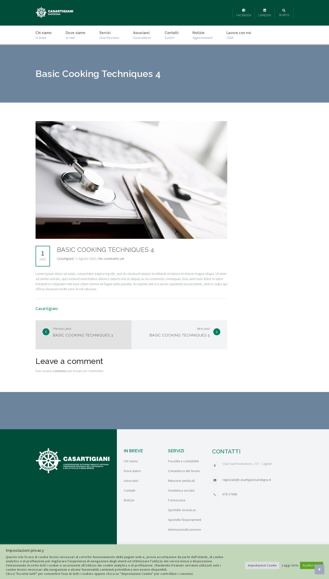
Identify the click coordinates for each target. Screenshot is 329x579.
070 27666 (229, 494)
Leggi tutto (290, 565)
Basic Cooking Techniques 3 (88, 335)
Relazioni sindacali (181, 481)
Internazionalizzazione (184, 529)
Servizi (109, 35)
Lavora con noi (239, 35)
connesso (60, 371)
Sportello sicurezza (182, 510)
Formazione (176, 500)
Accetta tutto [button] (312, 565)
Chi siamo (44, 35)
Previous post (62, 328)
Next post (203, 328)
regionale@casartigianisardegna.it (246, 480)
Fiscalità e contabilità (183, 461)
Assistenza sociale (181, 490)
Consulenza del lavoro (184, 471)
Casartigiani (65, 258)
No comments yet (111, 258)
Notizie (203, 35)
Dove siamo (76, 35)
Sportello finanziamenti (184, 520)
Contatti (172, 35)
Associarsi (142, 35)
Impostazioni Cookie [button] (262, 565)
